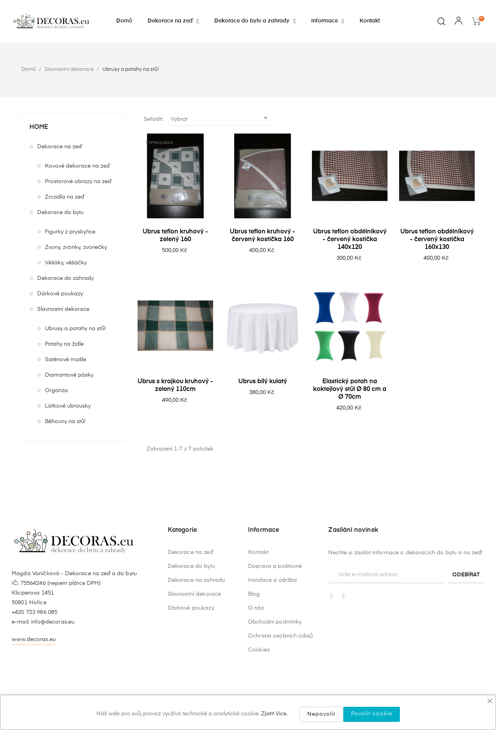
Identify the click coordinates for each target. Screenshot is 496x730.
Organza (56, 390)
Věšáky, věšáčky (66, 263)
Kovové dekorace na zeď (77, 166)
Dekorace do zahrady (65, 278)
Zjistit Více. (274, 713)
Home (38, 127)
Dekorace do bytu (60, 212)
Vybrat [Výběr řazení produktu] (220, 118)
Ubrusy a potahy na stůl (75, 328)
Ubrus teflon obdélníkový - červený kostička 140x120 (350, 239)
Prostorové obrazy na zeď (78, 181)
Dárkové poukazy (60, 293)
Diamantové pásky (69, 375)
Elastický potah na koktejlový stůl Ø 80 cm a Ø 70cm (349, 389)
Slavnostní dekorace (63, 309)
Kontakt (258, 673)
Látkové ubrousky (68, 406)
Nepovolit (321, 714)
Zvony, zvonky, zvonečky (76, 247)
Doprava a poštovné (275, 687)
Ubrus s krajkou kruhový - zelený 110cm (175, 385)
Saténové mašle (65, 359)
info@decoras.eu (52, 670)
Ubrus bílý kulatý (262, 382)
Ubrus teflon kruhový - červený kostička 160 (262, 236)
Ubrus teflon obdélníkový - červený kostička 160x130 (437, 239)
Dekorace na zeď (59, 146)
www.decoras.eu (34, 688)
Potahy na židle (64, 344)
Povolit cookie (371, 713)
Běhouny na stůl (65, 421)
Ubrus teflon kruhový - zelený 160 (175, 236)
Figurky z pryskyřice (70, 232)
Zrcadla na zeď (64, 197)
